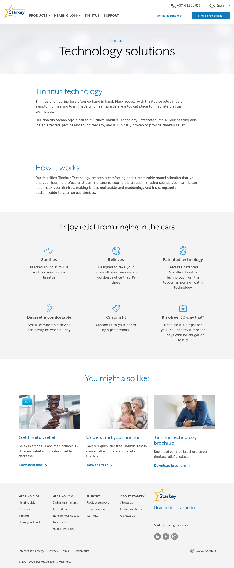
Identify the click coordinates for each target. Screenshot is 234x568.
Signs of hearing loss (66, 515)
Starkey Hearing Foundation (172, 525)
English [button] (218, 6)
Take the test (97, 465)
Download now (31, 464)
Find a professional (210, 16)
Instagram (174, 536)
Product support (97, 502)
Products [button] (38, 16)
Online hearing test (170, 16)
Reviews (24, 509)
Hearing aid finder (30, 522)
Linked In (157, 536)
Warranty (92, 515)
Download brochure (170, 465)
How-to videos (96, 509)
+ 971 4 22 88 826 (186, 6)
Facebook (166, 536)
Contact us (127, 515)
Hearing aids (27, 502)
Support (111, 16)
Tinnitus (92, 16)
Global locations (131, 509)
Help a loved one (64, 528)
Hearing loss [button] (66, 16)
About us (126, 502)
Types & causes (63, 509)
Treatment (60, 522)
